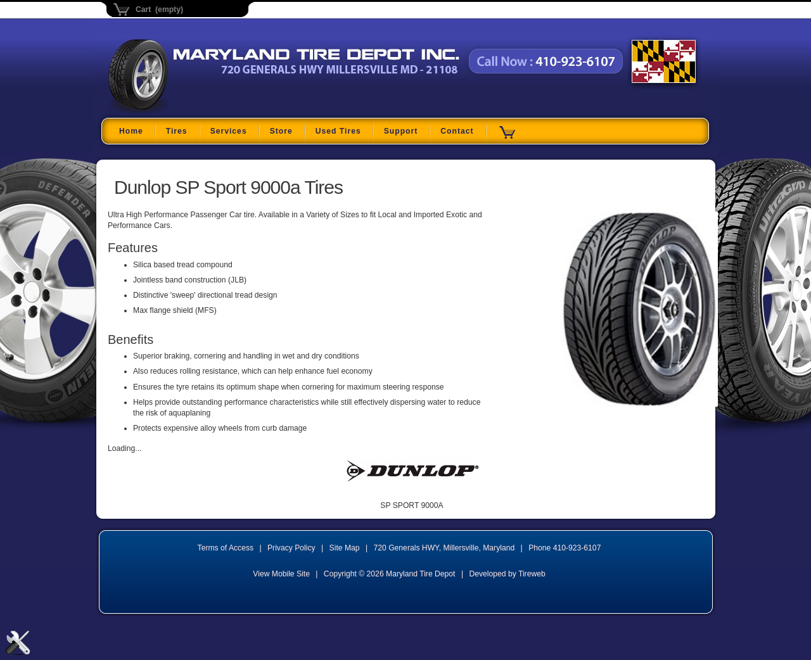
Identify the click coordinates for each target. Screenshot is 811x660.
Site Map (344, 547)
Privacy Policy (291, 547)
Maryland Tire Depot (188, 110)
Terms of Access (226, 547)
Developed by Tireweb (507, 573)
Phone (564, 547)
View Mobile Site (281, 573)
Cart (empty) (159, 9)
